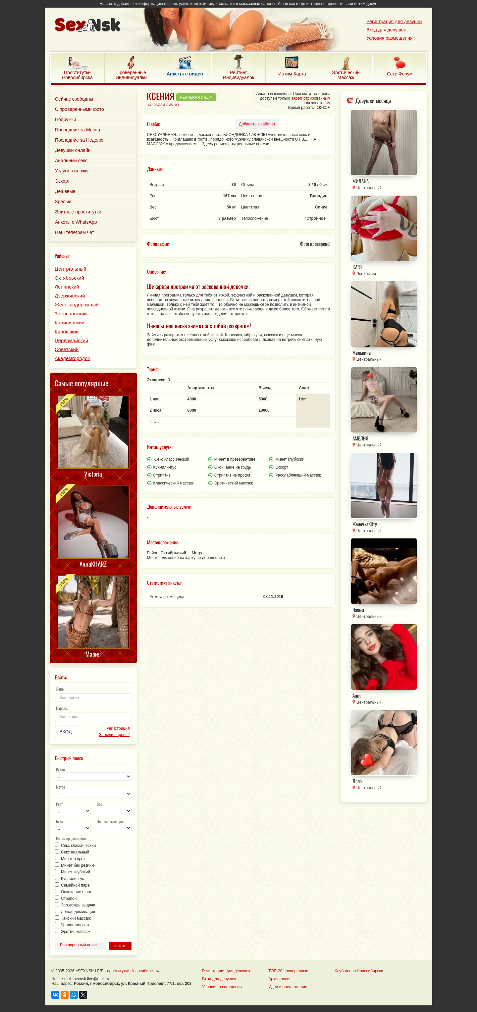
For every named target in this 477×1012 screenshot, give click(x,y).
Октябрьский (69, 278)
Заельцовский (71, 313)
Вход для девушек (386, 29)
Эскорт (62, 181)
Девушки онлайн (73, 150)
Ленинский (67, 287)
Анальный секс (71, 160)
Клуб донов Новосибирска (359, 971)
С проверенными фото (79, 109)
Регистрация (118, 728)
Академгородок (72, 358)
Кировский (67, 331)
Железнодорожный (77, 304)
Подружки (65, 119)
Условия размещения (389, 38)
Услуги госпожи (71, 170)
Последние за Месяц (77, 129)
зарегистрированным (311, 98)
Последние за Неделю (79, 140)
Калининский (69, 322)
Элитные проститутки (78, 211)
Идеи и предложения (287, 987)
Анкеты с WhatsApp (76, 222)
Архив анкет (279, 979)
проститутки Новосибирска (132, 971)
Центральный (70, 269)
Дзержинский (70, 296)
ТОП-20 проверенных (288, 971)
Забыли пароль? (114, 734)
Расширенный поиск (78, 945)
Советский (67, 349)
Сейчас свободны (74, 99)
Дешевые (65, 191)
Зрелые (63, 201)
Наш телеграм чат (74, 232)
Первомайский (71, 340)
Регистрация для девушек (394, 21)
